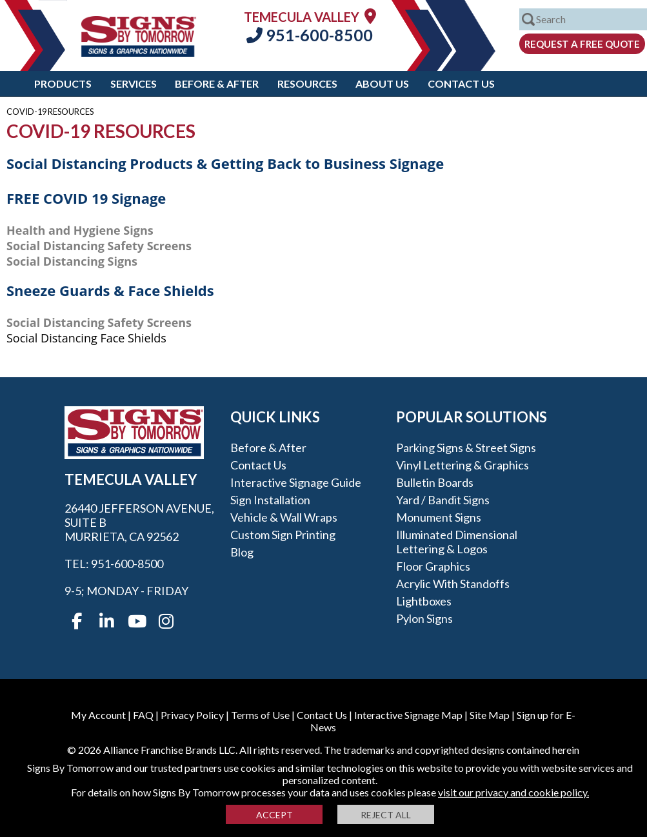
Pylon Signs (424, 618)
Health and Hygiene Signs (80, 230)
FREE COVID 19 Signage (86, 198)
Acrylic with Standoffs (453, 583)
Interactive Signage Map (408, 715)
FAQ (143, 715)
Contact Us (461, 83)
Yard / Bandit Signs (443, 500)
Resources (307, 83)
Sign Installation (270, 500)
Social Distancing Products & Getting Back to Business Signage (225, 163)
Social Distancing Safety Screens (99, 245)
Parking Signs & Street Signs (466, 447)
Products (63, 83)
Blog (242, 552)
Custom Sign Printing (282, 534)
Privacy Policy (192, 715)
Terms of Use (260, 715)
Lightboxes (424, 601)
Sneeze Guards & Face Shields (110, 290)
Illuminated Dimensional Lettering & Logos (456, 541)
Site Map (490, 715)
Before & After (217, 83)
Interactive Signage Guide (295, 482)
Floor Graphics (433, 566)
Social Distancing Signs (71, 261)
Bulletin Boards (434, 482)
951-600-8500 (309, 34)
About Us (382, 83)
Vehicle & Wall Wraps (283, 517)
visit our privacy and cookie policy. (513, 792)
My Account (98, 715)
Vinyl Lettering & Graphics (462, 465)
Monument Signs (438, 517)
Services (133, 83)
